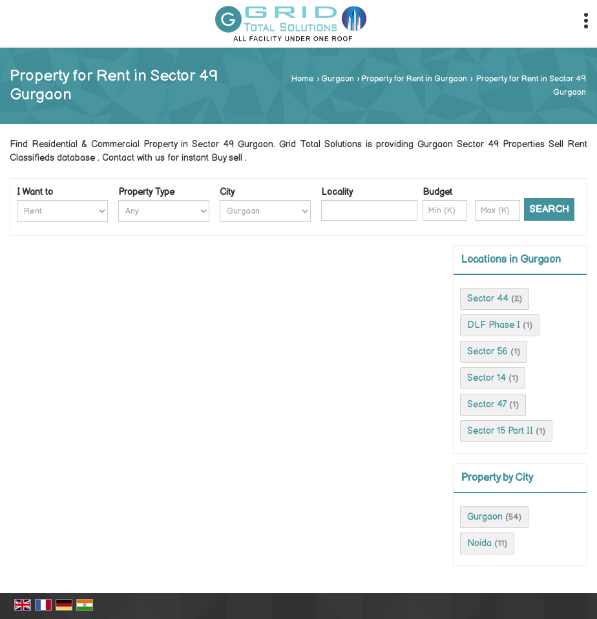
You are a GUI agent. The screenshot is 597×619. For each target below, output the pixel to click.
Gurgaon (337, 79)
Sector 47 (487, 404)
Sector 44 (487, 298)
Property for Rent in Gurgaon (414, 79)
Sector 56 (487, 351)
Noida (479, 543)
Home (302, 79)
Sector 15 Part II (500, 430)
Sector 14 (486, 377)
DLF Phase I (493, 325)
